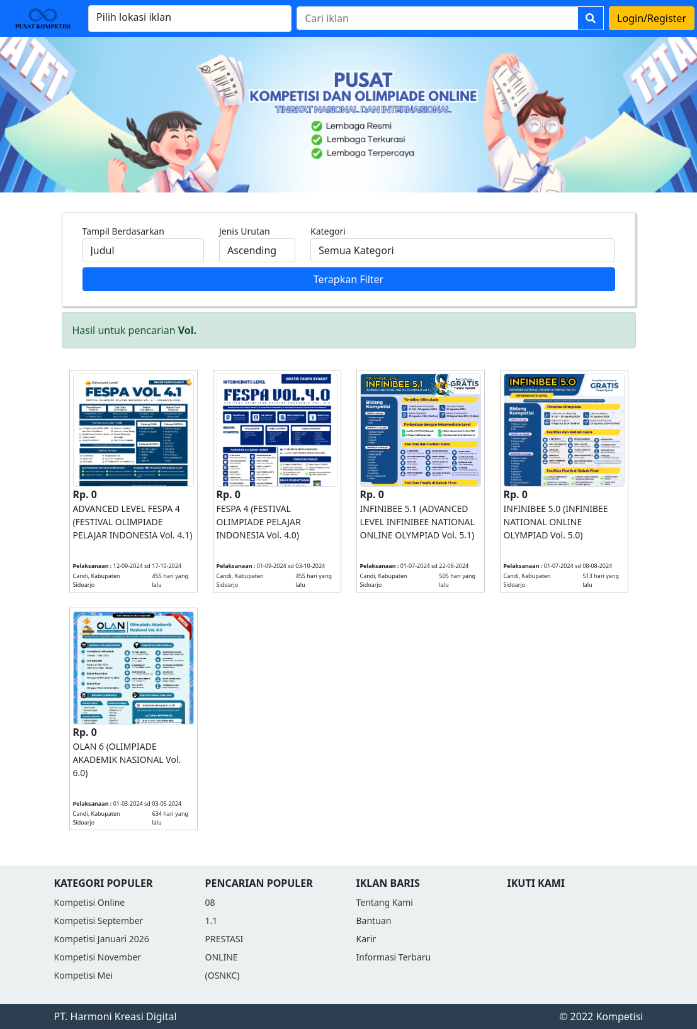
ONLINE (221, 957)
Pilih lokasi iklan (133, 17)
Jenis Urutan (244, 231)
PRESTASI (224, 939)
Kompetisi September (99, 920)
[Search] (437, 18)
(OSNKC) (222, 975)
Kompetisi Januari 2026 (101, 939)
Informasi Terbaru (393, 957)
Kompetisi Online (89, 902)
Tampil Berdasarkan (123, 231)
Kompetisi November (98, 957)
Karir (366, 939)
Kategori (328, 231)
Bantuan (374, 920)
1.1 (211, 920)
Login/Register (651, 18)
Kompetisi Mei (83, 975)
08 (210, 902)
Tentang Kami (384, 902)
